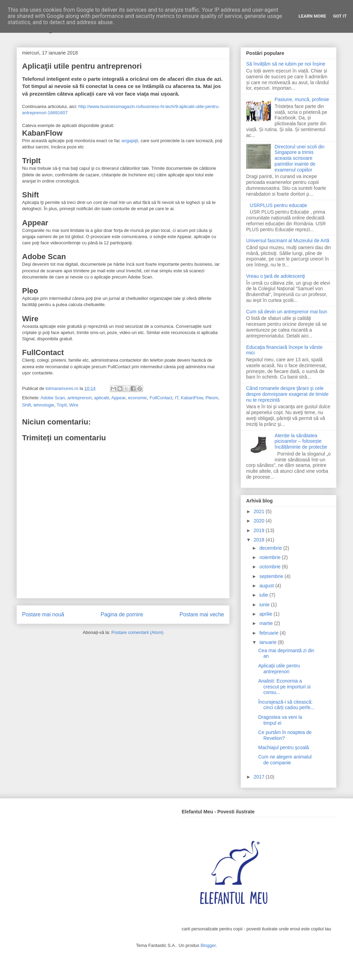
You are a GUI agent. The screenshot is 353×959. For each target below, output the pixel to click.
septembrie (271, 576)
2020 (260, 520)
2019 (260, 530)
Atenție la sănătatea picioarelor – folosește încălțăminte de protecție (301, 441)
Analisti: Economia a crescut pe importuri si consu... (284, 686)
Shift (26, 405)
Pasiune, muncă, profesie (302, 99)
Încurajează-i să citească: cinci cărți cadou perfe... (286, 705)
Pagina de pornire (122, 614)
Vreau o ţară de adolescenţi (275, 276)
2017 (260, 777)
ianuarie (268, 642)
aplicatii (101, 397)
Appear (118, 397)
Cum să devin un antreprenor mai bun (286, 311)
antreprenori (80, 397)
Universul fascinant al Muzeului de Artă (287, 240)
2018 (260, 539)
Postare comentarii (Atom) (137, 632)
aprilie (266, 614)
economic (137, 397)
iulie (264, 595)
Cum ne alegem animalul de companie (285, 759)
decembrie (271, 548)
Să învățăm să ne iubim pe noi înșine (285, 64)
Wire (74, 405)
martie (266, 623)
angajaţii (129, 140)
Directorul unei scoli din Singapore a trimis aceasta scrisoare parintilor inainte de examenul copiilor (300, 158)
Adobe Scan (52, 397)
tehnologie (43, 405)
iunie (265, 604)
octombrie (270, 566)
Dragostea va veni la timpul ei (280, 720)
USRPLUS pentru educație (278, 205)
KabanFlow (192, 397)
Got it (340, 16)
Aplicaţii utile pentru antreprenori (279, 668)
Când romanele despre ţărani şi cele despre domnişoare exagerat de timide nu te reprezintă (287, 394)
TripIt (62, 405)
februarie (269, 633)
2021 (260, 511)
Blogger (208, 945)
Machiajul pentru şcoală (283, 747)
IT (176, 397)
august (267, 585)
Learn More (312, 16)
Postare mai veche (202, 614)
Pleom (211, 397)
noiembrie (270, 557)
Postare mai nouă (43, 614)
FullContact (161, 397)
